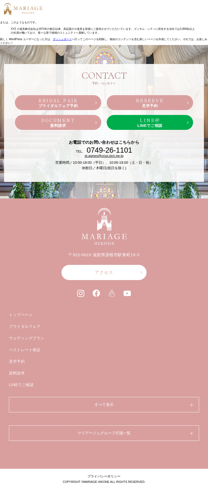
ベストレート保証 (24, 350)
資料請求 (17, 373)
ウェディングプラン (26, 338)
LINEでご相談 (21, 385)
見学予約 (17, 361)
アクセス (104, 272)
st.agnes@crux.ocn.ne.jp (103, 156)
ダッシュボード (62, 39)
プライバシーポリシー (104, 476)
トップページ (20, 315)
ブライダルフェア (24, 326)
